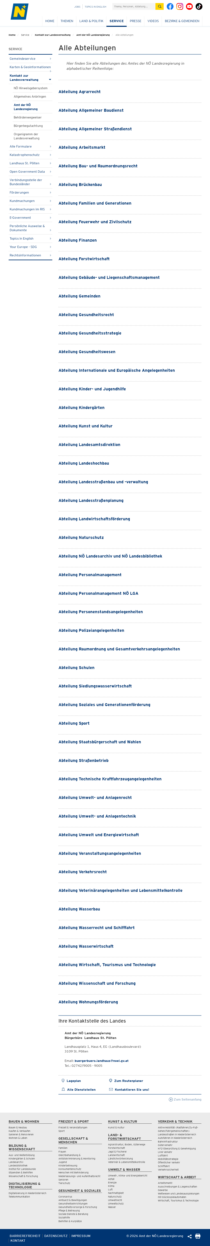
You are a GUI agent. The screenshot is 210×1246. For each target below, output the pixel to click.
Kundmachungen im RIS (30, 209)
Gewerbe (163, 1190)
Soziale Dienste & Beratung (73, 1214)
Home (49, 21)
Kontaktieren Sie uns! (132, 1090)
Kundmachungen (30, 201)
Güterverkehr (165, 1145)
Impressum (80, 1236)
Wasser (112, 1207)
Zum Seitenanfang (185, 1099)
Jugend (62, 1162)
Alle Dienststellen (81, 1090)
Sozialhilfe (64, 1217)
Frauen (62, 1151)
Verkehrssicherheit (168, 1169)
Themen (66, 21)
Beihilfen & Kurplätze (70, 1221)
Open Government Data (30, 171)
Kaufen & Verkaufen (19, 1130)
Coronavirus (65, 1196)
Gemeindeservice (30, 59)
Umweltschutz (116, 1203)
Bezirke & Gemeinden (182, 21)
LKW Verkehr (165, 1152)
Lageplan (74, 1081)
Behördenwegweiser (28, 117)
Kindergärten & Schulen (22, 1158)
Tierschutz (64, 1183)
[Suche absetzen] (159, 6)
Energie (112, 1182)
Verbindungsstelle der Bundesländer (30, 182)
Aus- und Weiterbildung (22, 1155)
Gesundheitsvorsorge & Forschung (77, 1207)
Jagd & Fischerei (117, 1151)
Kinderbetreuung (67, 1165)
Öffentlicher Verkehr (169, 1162)
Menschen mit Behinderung (73, 1172)
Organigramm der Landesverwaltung (26, 136)
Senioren (63, 1179)
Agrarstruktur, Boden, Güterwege (126, 1144)
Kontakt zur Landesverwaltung (53, 34)
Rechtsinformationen (30, 255)
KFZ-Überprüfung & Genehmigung (177, 1148)
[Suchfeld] (133, 6)
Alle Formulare (30, 146)
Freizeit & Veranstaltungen (72, 1127)
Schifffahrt (164, 1166)
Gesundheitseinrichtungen (73, 1203)
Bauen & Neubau (18, 1127)
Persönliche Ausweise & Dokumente (30, 228)
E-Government (30, 218)
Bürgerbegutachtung (28, 126)
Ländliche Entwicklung (120, 1158)
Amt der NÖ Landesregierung (93, 34)
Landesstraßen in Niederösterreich (177, 1134)
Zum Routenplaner (128, 1081)
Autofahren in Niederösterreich (175, 1137)
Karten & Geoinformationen (30, 68)
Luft (110, 1189)
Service (117, 21)
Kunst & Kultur (116, 1127)
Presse (135, 21)
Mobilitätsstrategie (168, 1158)
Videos (153, 21)
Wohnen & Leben (18, 1137)
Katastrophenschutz (30, 155)
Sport (61, 1130)
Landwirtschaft (116, 1155)
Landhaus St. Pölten (30, 163)
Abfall (111, 1179)
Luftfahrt (163, 1155)
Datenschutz (56, 1236)
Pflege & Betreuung (69, 1210)
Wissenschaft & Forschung (23, 1176)
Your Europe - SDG (30, 247)
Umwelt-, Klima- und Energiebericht (127, 1175)
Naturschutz (115, 1196)
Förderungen (30, 192)
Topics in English (95, 6)
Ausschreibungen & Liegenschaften (177, 1186)
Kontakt (17, 1241)
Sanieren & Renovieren (21, 1134)
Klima (111, 1185)
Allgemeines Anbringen (30, 96)
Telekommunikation (19, 1196)
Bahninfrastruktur (168, 1141)
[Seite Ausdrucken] (197, 1237)
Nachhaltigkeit (116, 1192)
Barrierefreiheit (25, 1236)
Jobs (77, 6)
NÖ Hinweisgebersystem (31, 88)
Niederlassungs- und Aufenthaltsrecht (79, 1176)
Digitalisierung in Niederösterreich (27, 1193)
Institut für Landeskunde (22, 1169)
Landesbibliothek (18, 1165)
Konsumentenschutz (69, 1169)
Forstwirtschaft (116, 1147)
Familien (62, 1147)
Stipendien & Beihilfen (21, 1172)
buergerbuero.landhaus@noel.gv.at (102, 1061)
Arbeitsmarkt (165, 1182)
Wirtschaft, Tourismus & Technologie (178, 1200)
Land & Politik (91, 21)
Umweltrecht (115, 1200)
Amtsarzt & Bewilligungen (72, 1200)
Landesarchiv (16, 1162)
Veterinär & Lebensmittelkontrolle (126, 1162)
